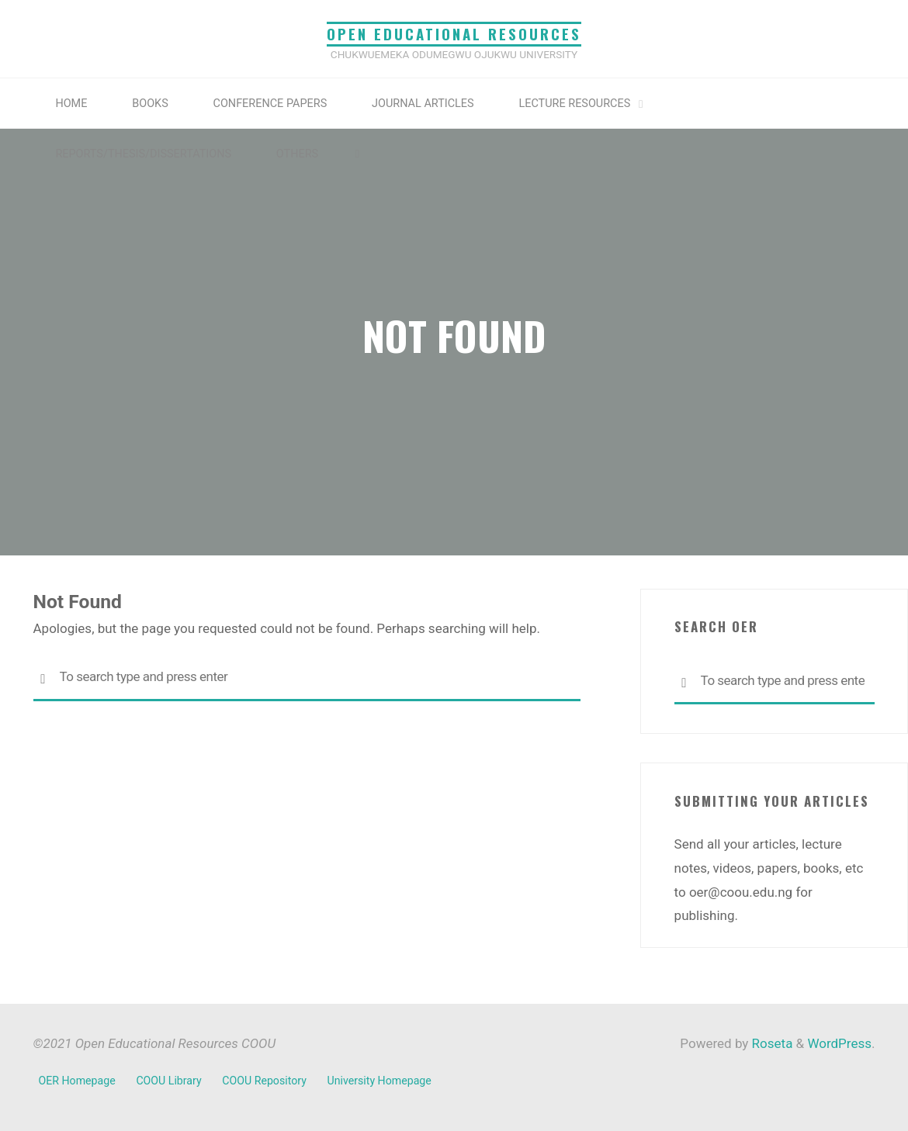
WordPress (839, 1043)
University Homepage (379, 1080)
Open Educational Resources (454, 33)
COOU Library (168, 1080)
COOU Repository (264, 1080)
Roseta (770, 1043)
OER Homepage (77, 1080)
